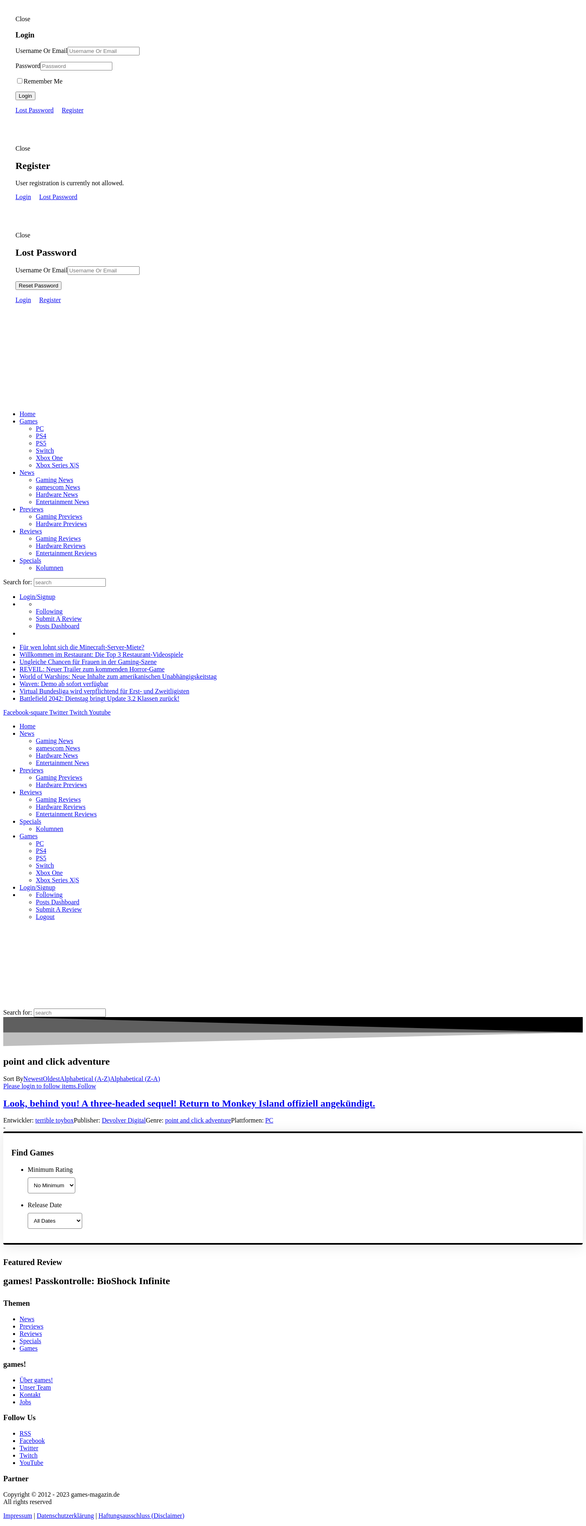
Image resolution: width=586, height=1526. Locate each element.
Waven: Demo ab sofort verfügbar (64, 683)
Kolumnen (49, 567)
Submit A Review (59, 618)
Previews (32, 509)
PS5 (41, 443)
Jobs (25, 1402)
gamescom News (58, 487)
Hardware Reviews (60, 545)
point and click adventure (198, 1120)
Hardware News (57, 494)
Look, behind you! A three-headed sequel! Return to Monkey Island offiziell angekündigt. (189, 1103)
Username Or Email (41, 50)
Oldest (51, 1078)
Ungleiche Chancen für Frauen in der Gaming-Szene (88, 661)
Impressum (17, 1515)
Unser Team (35, 1387)
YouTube (31, 1462)
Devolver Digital (124, 1120)
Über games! (36, 1380)
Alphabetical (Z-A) (135, 1078)
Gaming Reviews (58, 538)
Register (72, 110)
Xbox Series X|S (57, 465)
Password (27, 65)
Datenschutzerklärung (65, 1515)
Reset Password (38, 286)
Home (27, 413)
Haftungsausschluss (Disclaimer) (141, 1515)
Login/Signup (37, 596)
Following (49, 611)
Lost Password (34, 110)
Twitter (29, 1448)
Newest (33, 1078)
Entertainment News (62, 501)
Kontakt (30, 1394)
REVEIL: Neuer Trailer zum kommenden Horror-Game (92, 669)
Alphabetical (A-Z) (85, 1078)
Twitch (28, 1455)
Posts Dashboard (57, 626)
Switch (45, 450)
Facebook (32, 1440)
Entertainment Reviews (66, 553)
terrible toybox (54, 1120)
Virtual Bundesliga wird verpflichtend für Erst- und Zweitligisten (104, 691)
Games (28, 421)
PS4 (41, 435)
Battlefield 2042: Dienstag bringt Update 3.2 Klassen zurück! (99, 698)
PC (40, 428)
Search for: (17, 582)
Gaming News (54, 479)
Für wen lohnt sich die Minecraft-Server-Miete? (82, 647)
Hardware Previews (61, 523)
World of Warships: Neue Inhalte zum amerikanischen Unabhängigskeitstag (118, 676)
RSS (25, 1433)
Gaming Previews (59, 516)
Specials (30, 560)
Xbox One (49, 457)
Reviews (31, 531)
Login (25, 96)
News (27, 472)
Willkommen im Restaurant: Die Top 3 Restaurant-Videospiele (101, 654)
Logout (45, 916)
